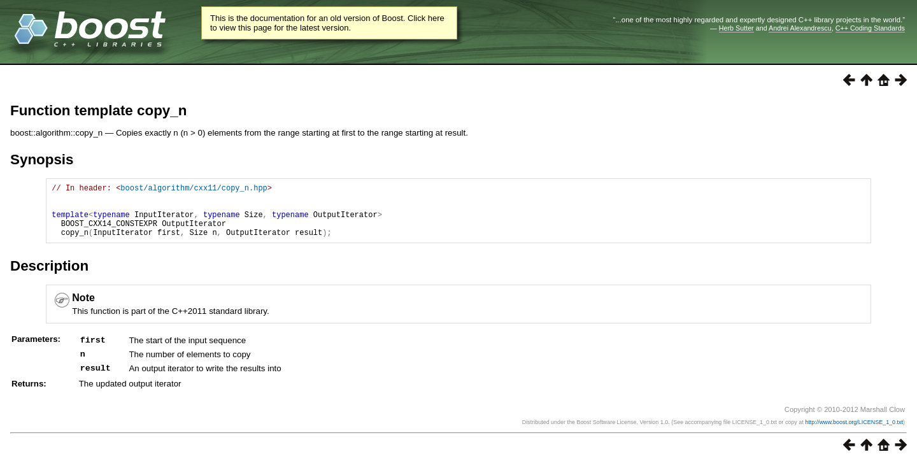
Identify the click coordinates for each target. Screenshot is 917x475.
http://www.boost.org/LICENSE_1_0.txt (854, 433)
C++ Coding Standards (870, 28)
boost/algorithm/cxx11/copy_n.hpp (193, 189)
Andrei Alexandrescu (800, 28)
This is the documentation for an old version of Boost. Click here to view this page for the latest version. (327, 22)
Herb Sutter (736, 28)
